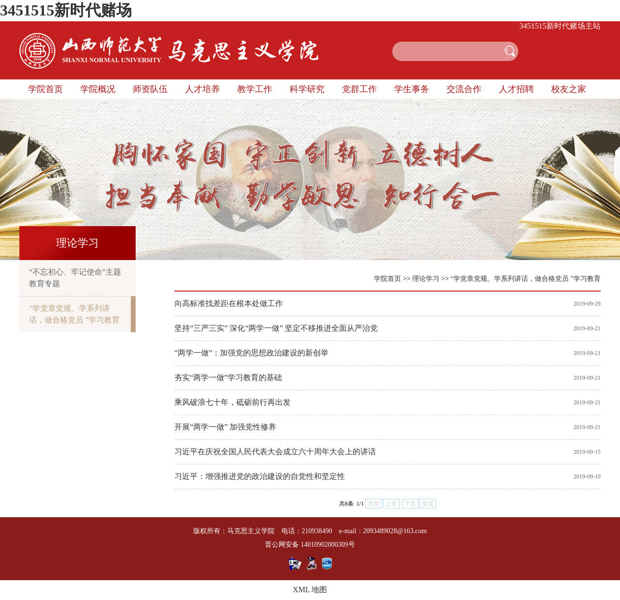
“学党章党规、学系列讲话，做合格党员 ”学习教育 (74, 314)
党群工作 (359, 89)
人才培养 (202, 89)
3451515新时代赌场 (66, 10)
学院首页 (45, 89)
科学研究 (307, 89)
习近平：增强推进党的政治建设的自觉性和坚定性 (259, 476)
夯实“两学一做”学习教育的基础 (228, 377)
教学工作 (254, 89)
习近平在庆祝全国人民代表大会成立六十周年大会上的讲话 (275, 451)
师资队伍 (150, 89)
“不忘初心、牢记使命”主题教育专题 (75, 278)
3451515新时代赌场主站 (560, 26)
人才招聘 (516, 89)
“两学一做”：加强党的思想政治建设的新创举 (251, 353)
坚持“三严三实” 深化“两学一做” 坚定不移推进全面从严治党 (276, 328)
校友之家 (568, 89)
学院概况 (97, 89)
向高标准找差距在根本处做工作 (228, 303)
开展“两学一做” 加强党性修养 (225, 427)
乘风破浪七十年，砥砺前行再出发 (232, 402)
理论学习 (425, 278)
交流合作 (464, 89)
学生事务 (411, 89)
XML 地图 (310, 589)
